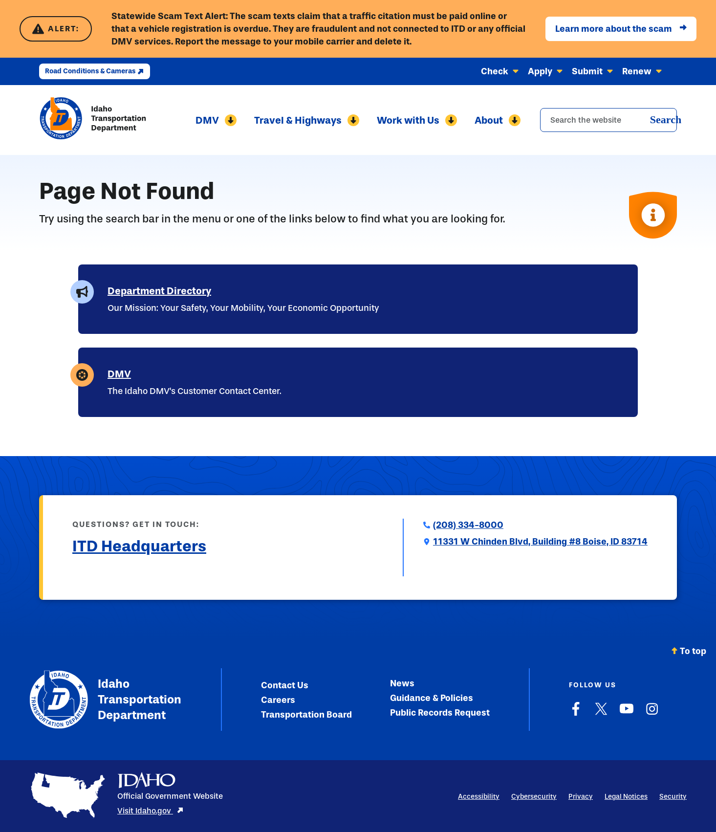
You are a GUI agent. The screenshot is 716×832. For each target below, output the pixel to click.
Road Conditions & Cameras (94, 71)
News (402, 683)
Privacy (580, 796)
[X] (601, 713)
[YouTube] (626, 713)
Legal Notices (626, 796)
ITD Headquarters (139, 546)
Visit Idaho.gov (150, 810)
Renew (642, 71)
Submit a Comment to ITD (123, 570)
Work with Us (417, 120)
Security (673, 796)
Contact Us (284, 685)
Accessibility (478, 796)
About (498, 120)
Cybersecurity (534, 796)
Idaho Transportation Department (105, 699)
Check (500, 71)
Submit (592, 71)
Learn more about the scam (621, 28)
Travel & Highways (306, 120)
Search (666, 119)
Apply (545, 71)
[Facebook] (576, 713)
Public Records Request (440, 712)
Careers (278, 700)
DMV (216, 120)
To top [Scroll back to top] (688, 651)
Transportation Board (306, 714)
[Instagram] (652, 713)
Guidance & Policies (431, 698)
